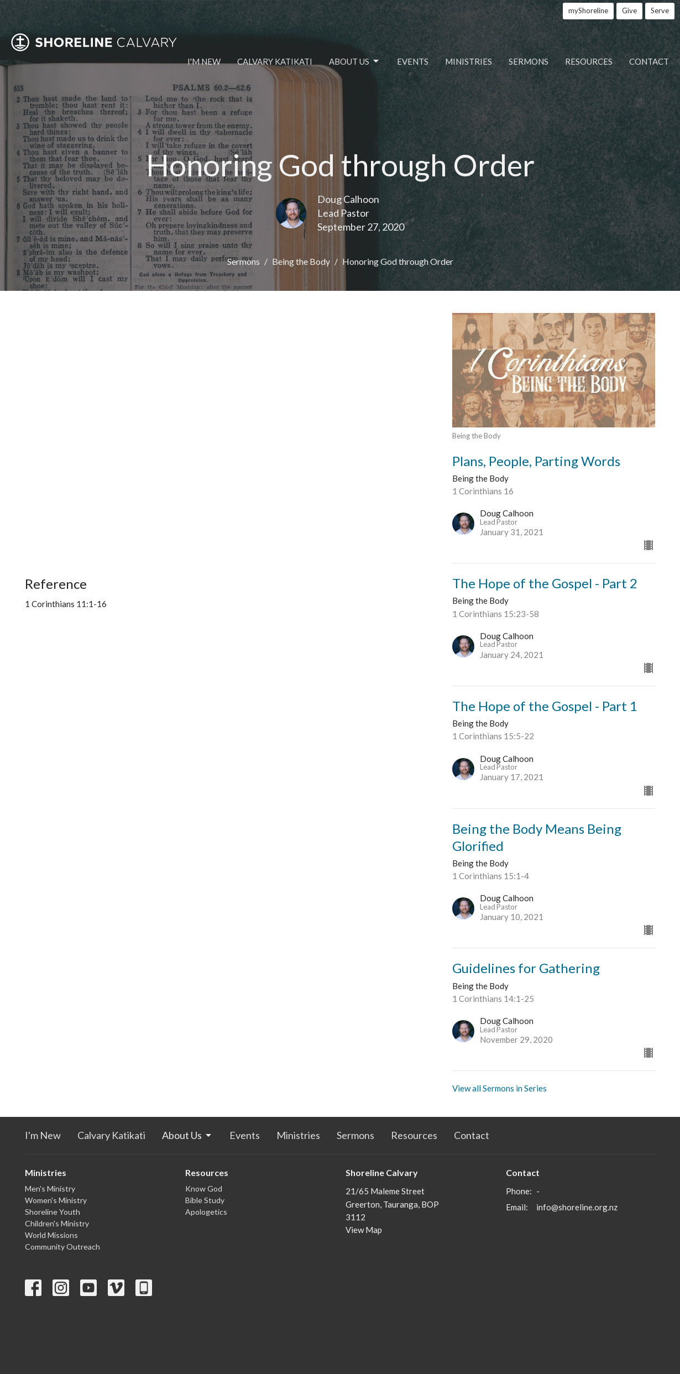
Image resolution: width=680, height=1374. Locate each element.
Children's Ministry (57, 1223)
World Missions (51, 1235)
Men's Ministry (50, 1188)
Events (412, 61)
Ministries (468, 61)
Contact (649, 61)
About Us (354, 61)
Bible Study (204, 1200)
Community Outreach (62, 1246)
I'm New (204, 61)
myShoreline (588, 10)
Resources (589, 61)
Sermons (528, 61)
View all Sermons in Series (499, 1088)
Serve (660, 10)
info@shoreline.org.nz (577, 1207)
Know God (203, 1188)
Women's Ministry (56, 1200)
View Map (364, 1230)
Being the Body (301, 261)
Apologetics (206, 1211)
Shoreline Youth (52, 1211)
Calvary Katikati (274, 61)
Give (629, 10)
